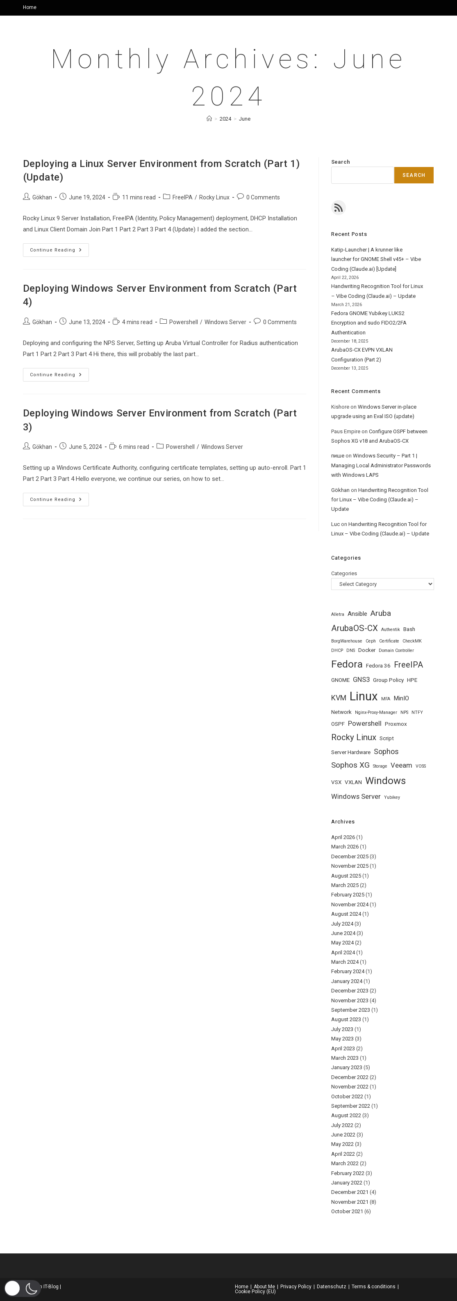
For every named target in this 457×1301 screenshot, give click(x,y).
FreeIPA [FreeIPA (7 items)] (408, 665)
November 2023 (349, 1000)
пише (337, 456)
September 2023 (350, 1010)
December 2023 (349, 991)
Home (29, 7)
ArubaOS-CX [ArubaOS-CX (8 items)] (354, 628)
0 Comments (263, 197)
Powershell (183, 322)
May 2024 (342, 943)
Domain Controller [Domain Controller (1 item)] (396, 650)
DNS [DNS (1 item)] (350, 650)
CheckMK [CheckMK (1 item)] (412, 641)
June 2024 (343, 933)
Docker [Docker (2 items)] (366, 650)
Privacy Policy (295, 1287)
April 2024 (343, 952)
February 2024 (347, 971)
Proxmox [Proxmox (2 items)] (396, 724)
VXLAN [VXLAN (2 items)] (353, 782)
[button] (22, 1288)
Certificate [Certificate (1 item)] (389, 641)
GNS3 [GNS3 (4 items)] (361, 679)
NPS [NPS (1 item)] (404, 712)
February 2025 (347, 895)
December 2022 (349, 1077)
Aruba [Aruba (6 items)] (381, 613)
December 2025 (349, 856)
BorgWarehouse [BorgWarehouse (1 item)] (346, 641)
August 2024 (346, 914)
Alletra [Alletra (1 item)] (337, 614)
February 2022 (347, 1173)
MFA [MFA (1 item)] (385, 699)
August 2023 (346, 1019)
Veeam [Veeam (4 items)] (401, 765)
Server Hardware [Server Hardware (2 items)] (351, 752)
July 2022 (342, 1125)
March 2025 (345, 885)
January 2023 (346, 1067)
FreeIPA (183, 197)
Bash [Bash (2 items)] (409, 629)
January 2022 (346, 1183)
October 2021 (347, 1211)
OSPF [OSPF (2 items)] (338, 724)
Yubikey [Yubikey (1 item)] (392, 797)
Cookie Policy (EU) (255, 1291)
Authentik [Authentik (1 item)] (390, 629)
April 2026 (343, 837)
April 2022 (343, 1154)
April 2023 (343, 1048)
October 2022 (347, 1096)
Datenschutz (331, 1287)
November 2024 (349, 904)
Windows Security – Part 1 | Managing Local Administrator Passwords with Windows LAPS (381, 465)
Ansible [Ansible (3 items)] (357, 613)
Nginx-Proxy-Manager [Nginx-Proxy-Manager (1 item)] (376, 712)
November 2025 (349, 866)
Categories (344, 573)
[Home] (209, 119)
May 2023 (342, 1039)
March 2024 (345, 962)
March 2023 (345, 1058)
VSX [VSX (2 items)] (336, 782)
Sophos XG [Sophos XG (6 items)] (350, 765)
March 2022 (345, 1163)
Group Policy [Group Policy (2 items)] (388, 680)
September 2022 (350, 1106)
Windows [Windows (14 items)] (385, 781)
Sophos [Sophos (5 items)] (386, 751)
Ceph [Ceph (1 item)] (371, 641)
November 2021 (349, 1202)
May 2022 (342, 1144)
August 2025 (346, 876)
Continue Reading (59, 252)
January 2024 (346, 981)
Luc (335, 524)
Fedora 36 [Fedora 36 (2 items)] (378, 666)
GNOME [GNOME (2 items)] (340, 680)
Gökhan (42, 197)
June (244, 119)
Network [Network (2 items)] (341, 712)
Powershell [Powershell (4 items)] (365, 723)
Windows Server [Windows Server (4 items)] (356, 796)
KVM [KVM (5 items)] (338, 697)
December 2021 (349, 1192)
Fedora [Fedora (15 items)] (347, 664)
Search (340, 162)
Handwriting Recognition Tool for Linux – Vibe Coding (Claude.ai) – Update (379, 499)
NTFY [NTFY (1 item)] (417, 712)
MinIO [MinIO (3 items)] (401, 698)
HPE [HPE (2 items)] (412, 680)
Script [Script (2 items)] (387, 738)
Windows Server (225, 322)
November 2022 (349, 1087)
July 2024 (342, 924)
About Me (264, 1287)
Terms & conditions (374, 1287)
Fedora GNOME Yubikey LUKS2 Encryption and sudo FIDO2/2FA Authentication (369, 323)
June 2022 (343, 1135)
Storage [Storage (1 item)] (380, 766)
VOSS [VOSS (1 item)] (421, 766)
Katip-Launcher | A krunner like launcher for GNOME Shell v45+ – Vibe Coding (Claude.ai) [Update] (376, 259)
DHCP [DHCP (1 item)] (337, 650)
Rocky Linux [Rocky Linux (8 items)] (353, 737)
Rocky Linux (214, 197)
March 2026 (345, 847)
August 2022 (346, 1115)
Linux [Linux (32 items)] (364, 696)
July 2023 (342, 1029)
